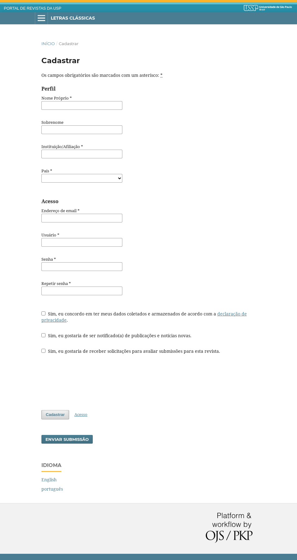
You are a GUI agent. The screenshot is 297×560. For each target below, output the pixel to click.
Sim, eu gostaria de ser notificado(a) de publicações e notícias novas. (116, 335)
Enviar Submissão (67, 439)
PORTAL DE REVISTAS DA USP (32, 8)
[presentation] (88, 382)
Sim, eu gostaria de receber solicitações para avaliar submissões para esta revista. (130, 351)
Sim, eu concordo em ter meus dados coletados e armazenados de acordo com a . (144, 317)
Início (48, 43)
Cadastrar (55, 414)
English (49, 480)
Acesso (80, 414)
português (52, 489)
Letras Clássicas (73, 18)
